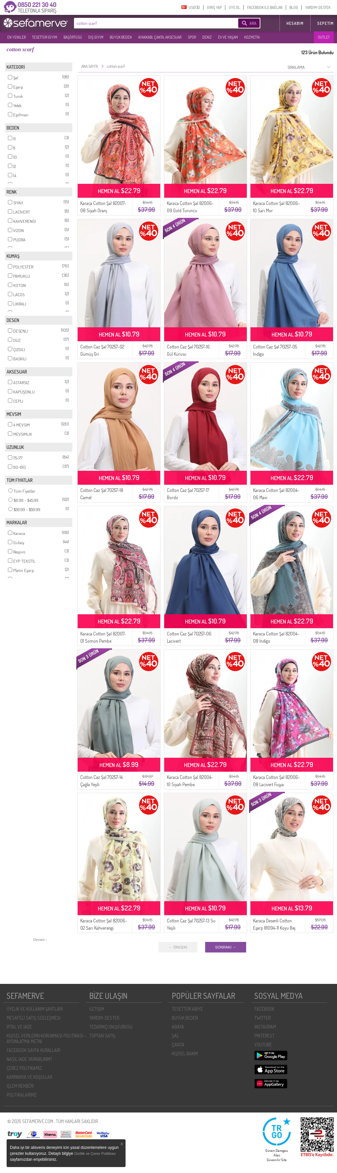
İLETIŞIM (96, 1009)
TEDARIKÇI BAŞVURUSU (110, 1027)
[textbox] (146, 23)
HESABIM (295, 23)
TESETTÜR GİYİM (44, 37)
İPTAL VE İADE (19, 1027)
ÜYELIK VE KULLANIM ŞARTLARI (35, 1009)
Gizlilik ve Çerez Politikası (95, 1153)
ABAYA (178, 1027)
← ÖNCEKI (177, 947)
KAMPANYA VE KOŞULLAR (29, 1077)
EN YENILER (16, 37)
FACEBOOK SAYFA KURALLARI (33, 1050)
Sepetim (325, 23)
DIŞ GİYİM (95, 37)
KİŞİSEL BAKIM (185, 1053)
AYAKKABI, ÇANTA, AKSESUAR (159, 37)
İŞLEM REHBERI (20, 1086)
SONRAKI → (225, 947)
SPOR (192, 37)
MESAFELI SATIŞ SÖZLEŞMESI (33, 1018)
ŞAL (175, 1035)
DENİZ (207, 37)
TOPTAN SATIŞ (102, 1035)
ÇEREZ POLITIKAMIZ (24, 1068)
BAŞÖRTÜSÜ (72, 37)
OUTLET (324, 37)
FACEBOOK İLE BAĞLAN (264, 7)
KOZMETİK (252, 37)
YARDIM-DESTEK (317, 7)
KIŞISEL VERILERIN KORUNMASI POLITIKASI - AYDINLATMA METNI (46, 1038)
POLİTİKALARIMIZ (22, 1095)
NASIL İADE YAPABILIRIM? (29, 1059)
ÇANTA (178, 1044)
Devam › (40, 940)
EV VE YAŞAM (228, 37)
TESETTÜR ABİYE (187, 1009)
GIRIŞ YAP (214, 7)
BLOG (293, 7)
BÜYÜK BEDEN (121, 37)
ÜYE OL (234, 7)
